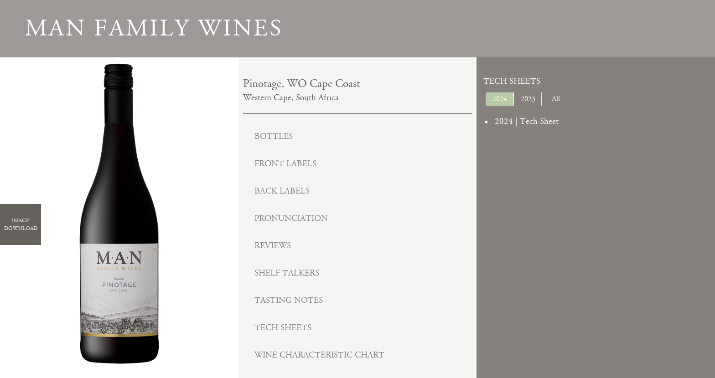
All (556, 99)
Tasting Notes (288, 300)
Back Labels (282, 191)
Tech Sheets (282, 327)
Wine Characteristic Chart (319, 355)
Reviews (272, 245)
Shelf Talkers (286, 273)
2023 (528, 99)
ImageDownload (20, 224)
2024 (499, 99)
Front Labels (285, 164)
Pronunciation (291, 218)
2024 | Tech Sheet (527, 121)
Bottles (273, 136)
